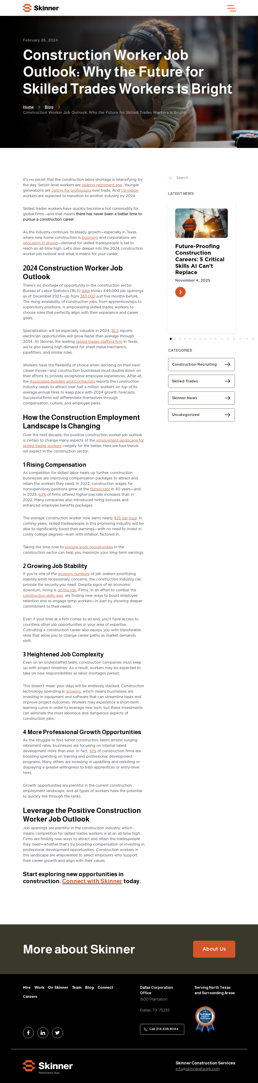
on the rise (67, 590)
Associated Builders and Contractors (62, 381)
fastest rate (100, 489)
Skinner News (184, 398)
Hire (27, 987)
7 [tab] (207, 339)
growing (73, 691)
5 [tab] (197, 339)
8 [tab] (212, 339)
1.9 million (129, 190)
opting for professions (71, 190)
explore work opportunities (89, 547)
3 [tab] (187, 339)
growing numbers (74, 574)
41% (92, 751)
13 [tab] (241, 339)
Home (28, 107)
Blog (49, 107)
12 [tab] (235, 339)
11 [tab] (229, 339)
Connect (105, 987)
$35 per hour (125, 518)
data (86, 291)
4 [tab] (192, 339)
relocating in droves (40, 243)
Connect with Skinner (92, 881)
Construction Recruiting (194, 364)
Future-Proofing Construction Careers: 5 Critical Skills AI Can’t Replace (199, 259)
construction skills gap (43, 595)
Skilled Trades (185, 381)
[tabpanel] (201, 255)
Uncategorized (185, 415)
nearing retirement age (102, 185)
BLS (115, 331)
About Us (214, 949)
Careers (30, 996)
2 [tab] (182, 339)
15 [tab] (254, 339)
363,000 (87, 296)
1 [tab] (177, 339)
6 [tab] (202, 339)
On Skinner (58, 987)
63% (42, 494)
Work (39, 987)
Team (76, 987)
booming (90, 237)
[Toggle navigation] (231, 8)
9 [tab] (217, 339)
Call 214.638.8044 (164, 1029)
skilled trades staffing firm (99, 341)
